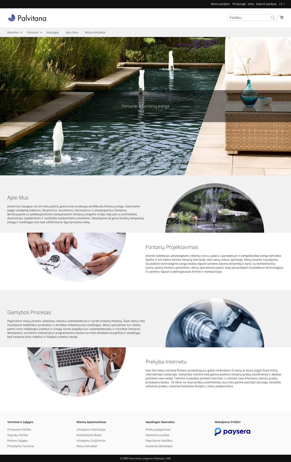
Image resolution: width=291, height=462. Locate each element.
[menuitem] (14, 32)
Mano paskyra (220, 4)
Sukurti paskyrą (266, 4)
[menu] (145, 32)
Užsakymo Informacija (90, 429)
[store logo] (27, 18)
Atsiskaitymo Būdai (89, 435)
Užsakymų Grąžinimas (91, 440)
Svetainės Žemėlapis (159, 446)
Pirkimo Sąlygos (17, 440)
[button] (282, 4)
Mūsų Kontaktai (86, 446)
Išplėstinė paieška (157, 435)
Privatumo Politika (19, 429)
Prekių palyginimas (158, 429)
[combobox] (252, 17)
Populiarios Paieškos (159, 440)
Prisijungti (239, 4)
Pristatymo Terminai (20, 446)
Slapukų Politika (17, 435)
